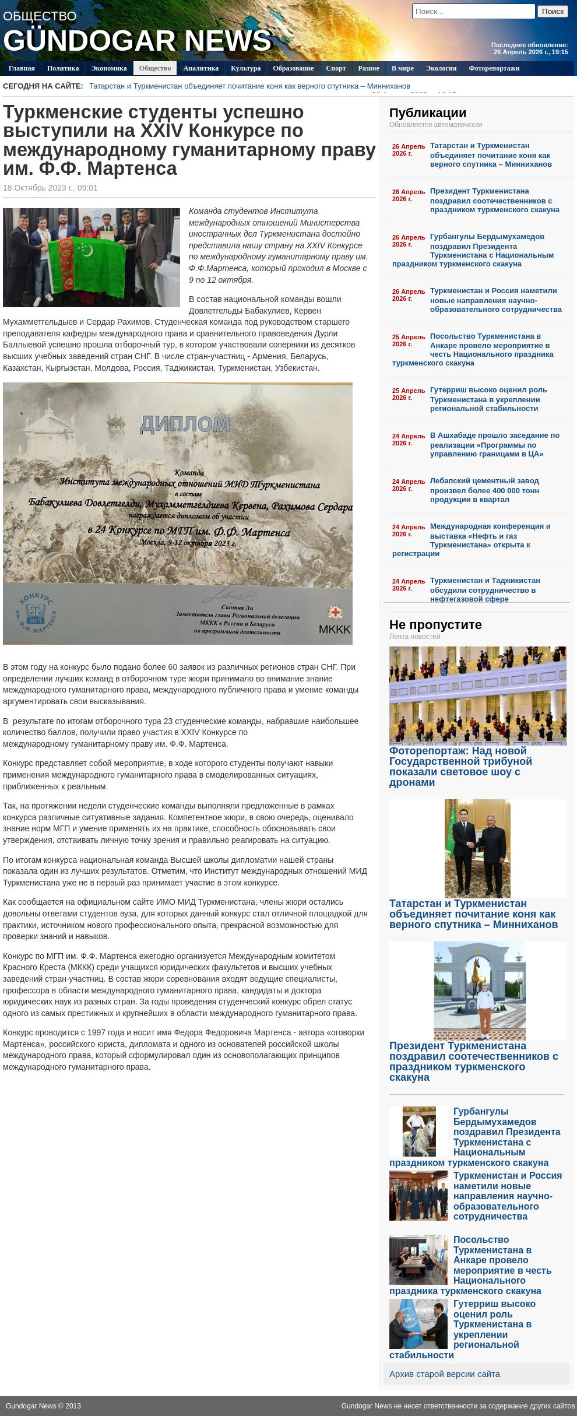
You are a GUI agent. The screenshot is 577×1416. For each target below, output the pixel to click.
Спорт (336, 68)
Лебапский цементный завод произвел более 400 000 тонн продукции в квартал (484, 490)
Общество (155, 68)
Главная (22, 68)
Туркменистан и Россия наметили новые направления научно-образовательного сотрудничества (496, 300)
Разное (368, 68)
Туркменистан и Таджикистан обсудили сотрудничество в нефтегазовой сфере (485, 589)
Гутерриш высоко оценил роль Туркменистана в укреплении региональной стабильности (488, 399)
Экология (441, 68)
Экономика (108, 68)
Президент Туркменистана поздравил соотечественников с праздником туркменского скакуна (495, 200)
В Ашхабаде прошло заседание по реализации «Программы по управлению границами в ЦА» (495, 444)
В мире (403, 68)
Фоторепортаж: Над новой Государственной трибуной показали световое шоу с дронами (478, 762)
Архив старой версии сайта (444, 1374)
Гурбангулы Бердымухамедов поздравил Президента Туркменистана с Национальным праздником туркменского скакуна (473, 250)
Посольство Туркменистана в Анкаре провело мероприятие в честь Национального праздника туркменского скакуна (473, 350)
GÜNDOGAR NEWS (137, 40)
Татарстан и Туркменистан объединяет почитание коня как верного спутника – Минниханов (272, 87)
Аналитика (201, 68)
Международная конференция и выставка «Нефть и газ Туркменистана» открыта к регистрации (471, 540)
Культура (246, 68)
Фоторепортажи (494, 68)
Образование (293, 68)
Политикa (63, 68)
